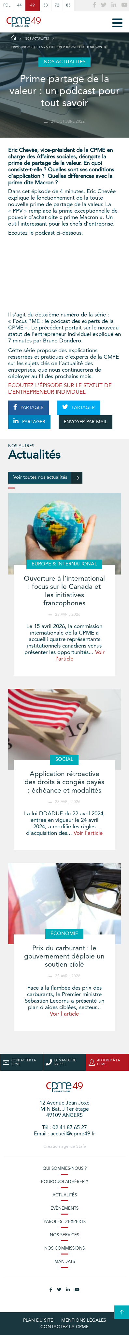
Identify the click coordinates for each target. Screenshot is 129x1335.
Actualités (64, 1195)
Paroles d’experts (65, 1222)
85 (68, 5)
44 (19, 5)
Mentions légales (83, 1320)
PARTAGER (28, 407)
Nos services (64, 1235)
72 (57, 5)
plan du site (38, 1320)
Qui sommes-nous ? (65, 1169)
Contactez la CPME (64, 1327)
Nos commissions (64, 1248)
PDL (6, 5)
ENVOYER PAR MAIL (85, 422)
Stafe (81, 1146)
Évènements (64, 1208)
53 (45, 5)
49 (32, 5)
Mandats (64, 1262)
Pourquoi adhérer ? (64, 1182)
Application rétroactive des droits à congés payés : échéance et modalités (64, 782)
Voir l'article (88, 833)
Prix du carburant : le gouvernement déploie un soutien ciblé (64, 956)
